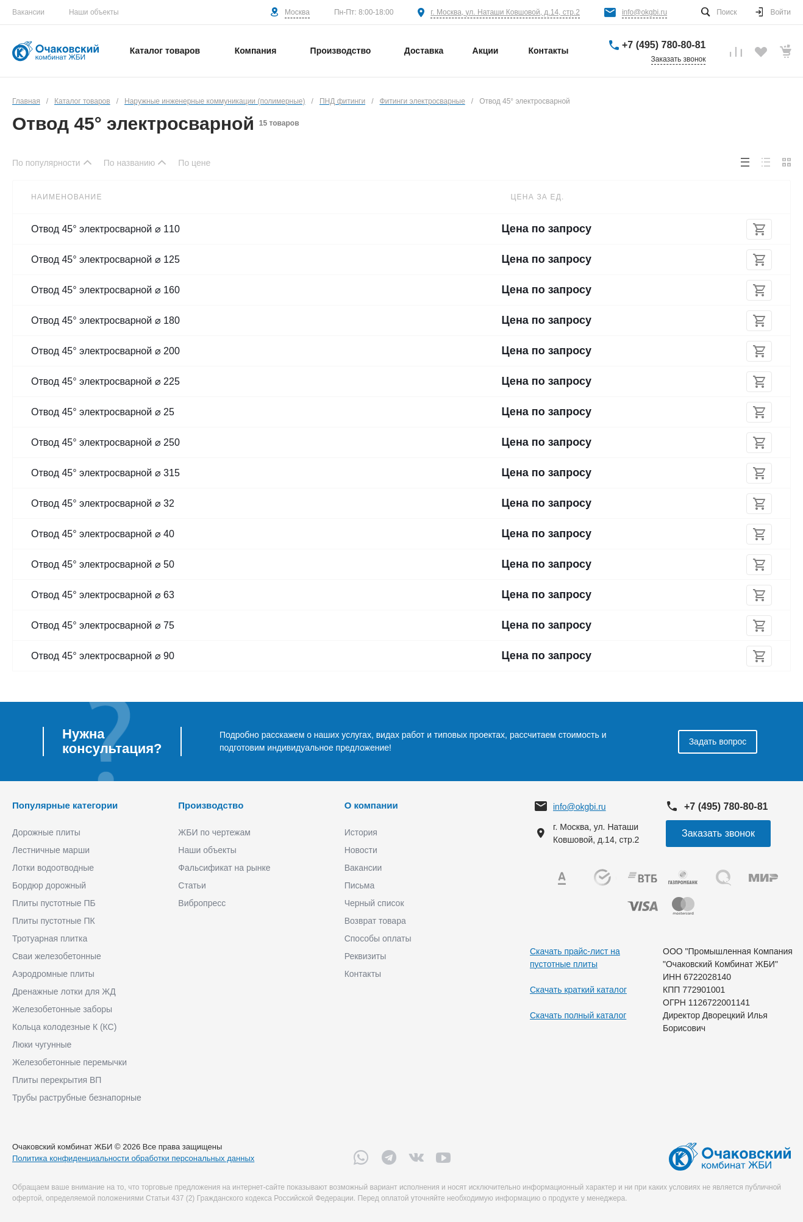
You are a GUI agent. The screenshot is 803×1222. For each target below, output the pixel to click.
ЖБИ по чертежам (214, 832)
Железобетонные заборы (62, 1009)
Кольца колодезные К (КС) (64, 1027)
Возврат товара (375, 921)
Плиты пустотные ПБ (54, 903)
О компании (371, 805)
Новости (360, 850)
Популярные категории (65, 805)
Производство (210, 805)
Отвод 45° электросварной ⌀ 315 (105, 473)
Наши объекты (94, 12)
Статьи (191, 885)
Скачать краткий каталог (578, 990)
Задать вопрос (718, 741)
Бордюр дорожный (49, 885)
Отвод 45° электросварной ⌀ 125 (105, 259)
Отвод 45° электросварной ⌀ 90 (102, 656)
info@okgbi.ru (644, 12)
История (360, 832)
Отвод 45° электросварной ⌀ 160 (105, 290)
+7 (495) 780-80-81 (663, 45)
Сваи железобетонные (56, 956)
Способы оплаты (378, 938)
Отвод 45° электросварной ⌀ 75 (102, 625)
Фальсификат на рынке (224, 868)
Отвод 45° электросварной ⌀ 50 (102, 564)
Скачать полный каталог (578, 1015)
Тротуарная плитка (49, 938)
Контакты (362, 974)
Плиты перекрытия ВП (56, 1080)
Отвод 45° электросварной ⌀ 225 (105, 381)
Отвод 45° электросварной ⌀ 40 (102, 534)
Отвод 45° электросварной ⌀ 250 (105, 442)
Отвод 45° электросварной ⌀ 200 (105, 351)
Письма (359, 885)
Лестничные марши (51, 850)
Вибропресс (202, 903)
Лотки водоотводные (53, 868)
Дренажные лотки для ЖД (64, 991)
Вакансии (28, 12)
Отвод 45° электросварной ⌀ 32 (102, 503)
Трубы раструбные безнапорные (76, 1097)
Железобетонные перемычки (69, 1062)
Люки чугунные (41, 1044)
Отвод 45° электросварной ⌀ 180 (105, 320)
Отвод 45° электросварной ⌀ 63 (102, 595)
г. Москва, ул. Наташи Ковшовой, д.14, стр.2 (505, 12)
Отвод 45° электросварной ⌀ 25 (102, 412)
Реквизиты (365, 956)
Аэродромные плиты (53, 974)
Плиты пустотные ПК (53, 921)
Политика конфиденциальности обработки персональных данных (133, 1158)
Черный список (374, 903)
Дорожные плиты (46, 832)
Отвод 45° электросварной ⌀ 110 (105, 229)
